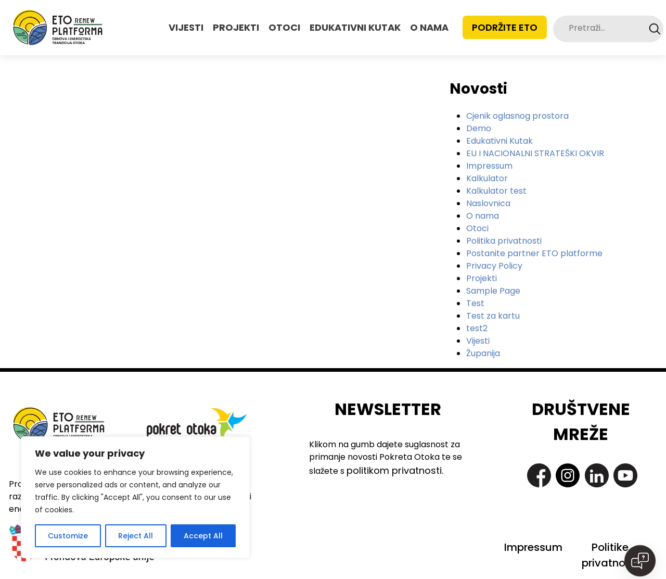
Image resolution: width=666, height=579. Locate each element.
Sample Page (493, 291)
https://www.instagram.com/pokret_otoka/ (568, 475)
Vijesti (478, 341)
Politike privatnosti (610, 555)
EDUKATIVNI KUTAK (355, 27)
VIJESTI (186, 27)
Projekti (481, 278)
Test (475, 303)
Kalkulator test (496, 191)
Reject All (135, 536)
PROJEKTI (236, 27)
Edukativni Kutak (499, 141)
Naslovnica (488, 203)
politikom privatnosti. (395, 470)
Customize (68, 536)
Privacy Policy (494, 266)
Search (655, 29)
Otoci (477, 228)
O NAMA (429, 27)
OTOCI (284, 27)
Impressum (489, 166)
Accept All (203, 536)
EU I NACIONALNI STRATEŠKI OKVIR (535, 153)
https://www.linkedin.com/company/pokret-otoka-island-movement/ (597, 475)
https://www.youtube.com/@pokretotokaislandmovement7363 (625, 475)
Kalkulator (487, 178)
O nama (482, 216)
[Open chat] (640, 560)
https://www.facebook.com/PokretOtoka (539, 475)
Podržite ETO (504, 27)
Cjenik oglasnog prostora (517, 116)
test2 (477, 328)
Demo (478, 128)
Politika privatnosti (504, 241)
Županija (483, 353)
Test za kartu (493, 316)
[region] (135, 497)
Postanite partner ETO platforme (534, 253)
